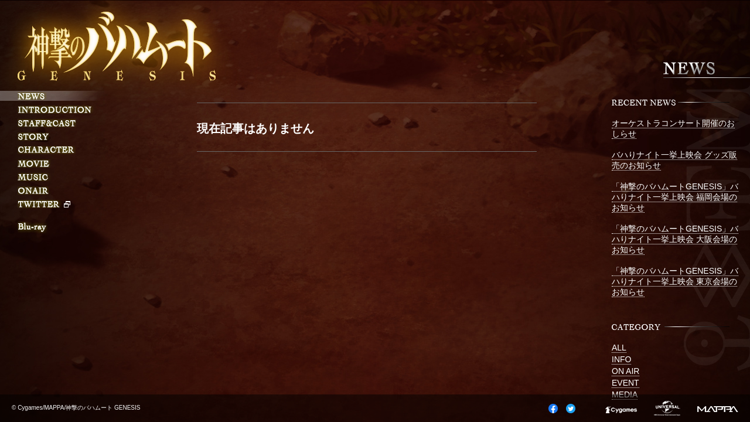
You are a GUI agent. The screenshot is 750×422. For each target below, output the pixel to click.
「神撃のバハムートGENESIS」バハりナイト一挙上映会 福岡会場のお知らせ (675, 197)
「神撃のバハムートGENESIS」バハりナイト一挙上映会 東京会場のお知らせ (675, 281)
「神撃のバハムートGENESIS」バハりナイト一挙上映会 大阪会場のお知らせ (675, 239)
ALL (619, 347)
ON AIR (625, 371)
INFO (621, 359)
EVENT (625, 382)
